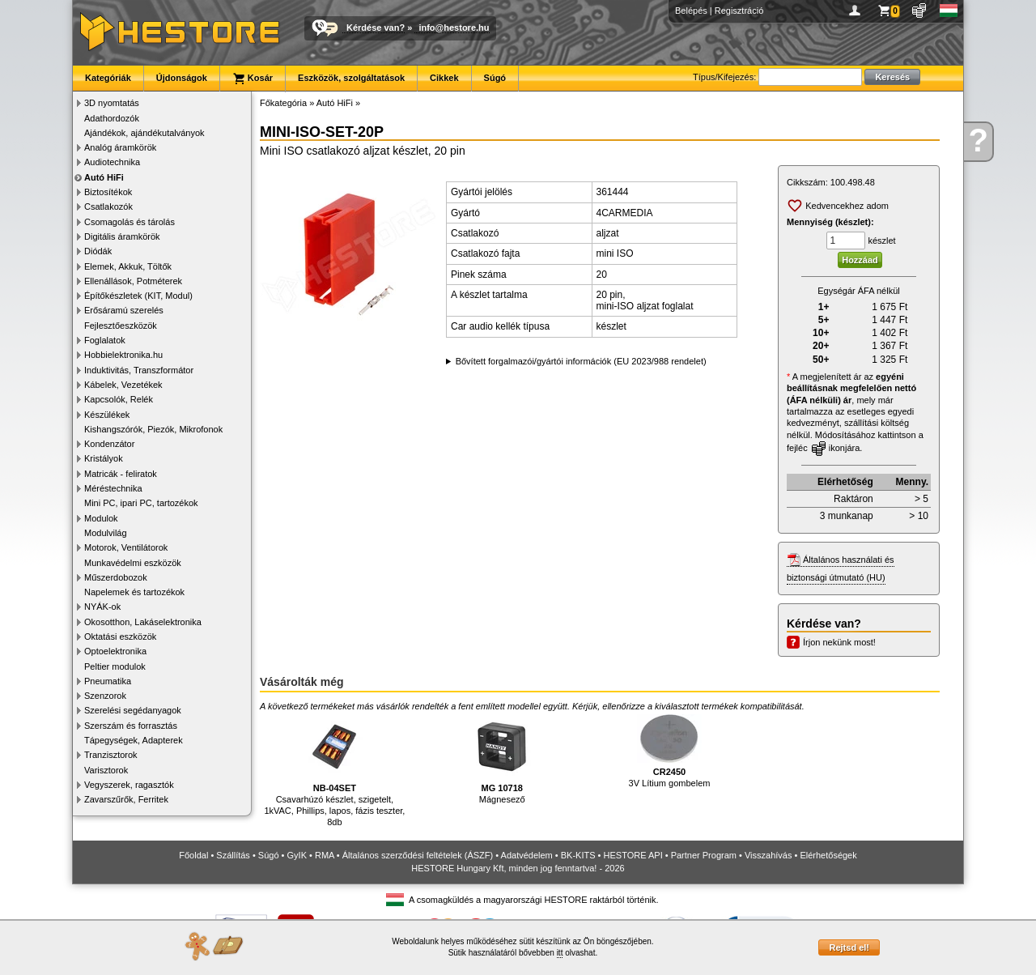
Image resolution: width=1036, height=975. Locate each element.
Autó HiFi (104, 177)
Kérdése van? (375, 27)
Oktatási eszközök (120, 636)
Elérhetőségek (828, 855)
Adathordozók (111, 118)
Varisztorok (106, 770)
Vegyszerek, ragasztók (129, 785)
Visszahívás (768, 855)
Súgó (495, 78)
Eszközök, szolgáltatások (351, 78)
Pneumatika (107, 681)
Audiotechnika (112, 162)
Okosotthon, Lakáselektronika (143, 622)
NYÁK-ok (102, 606)
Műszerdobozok (115, 577)
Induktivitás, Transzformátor (138, 370)
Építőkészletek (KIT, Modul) (138, 295)
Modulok (101, 518)
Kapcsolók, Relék (118, 399)
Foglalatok (104, 340)
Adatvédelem (527, 855)
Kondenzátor (109, 444)
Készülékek (107, 414)
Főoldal (193, 855)
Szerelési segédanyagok (132, 710)
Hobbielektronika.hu (123, 355)
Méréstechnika (113, 488)
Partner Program (704, 855)
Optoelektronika (115, 651)
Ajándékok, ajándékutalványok (144, 133)
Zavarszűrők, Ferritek (126, 799)
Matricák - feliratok (120, 474)
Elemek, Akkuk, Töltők (128, 266)
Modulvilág (105, 533)
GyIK (297, 855)
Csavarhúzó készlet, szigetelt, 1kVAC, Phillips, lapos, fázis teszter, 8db (334, 770)
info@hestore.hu (453, 27)
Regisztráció (739, 10)
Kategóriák (108, 78)
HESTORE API (633, 855)
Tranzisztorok (111, 755)
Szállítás (233, 855)
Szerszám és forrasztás (130, 725)
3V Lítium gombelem (670, 751)
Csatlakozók (108, 206)
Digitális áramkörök (122, 236)
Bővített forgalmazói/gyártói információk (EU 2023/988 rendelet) (581, 361)
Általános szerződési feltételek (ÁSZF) (417, 855)
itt (560, 952)
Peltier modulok (115, 666)
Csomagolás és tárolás (129, 222)
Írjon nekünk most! (839, 642)
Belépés (691, 10)
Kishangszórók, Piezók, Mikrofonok (153, 429)
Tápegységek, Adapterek (133, 740)
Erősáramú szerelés (123, 310)
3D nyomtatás (111, 103)
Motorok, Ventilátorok (126, 547)
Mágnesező (501, 759)
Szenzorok (105, 695)
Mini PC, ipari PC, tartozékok (141, 503)
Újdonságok (181, 78)
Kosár (252, 78)
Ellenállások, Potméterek (133, 281)
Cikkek (444, 78)
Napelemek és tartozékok (134, 592)
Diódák (98, 251)
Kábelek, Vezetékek (123, 385)
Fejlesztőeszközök (120, 325)
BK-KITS (578, 855)
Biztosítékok (108, 192)
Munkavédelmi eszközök (132, 563)
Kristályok (103, 458)
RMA (324, 855)
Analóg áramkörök (120, 147)
